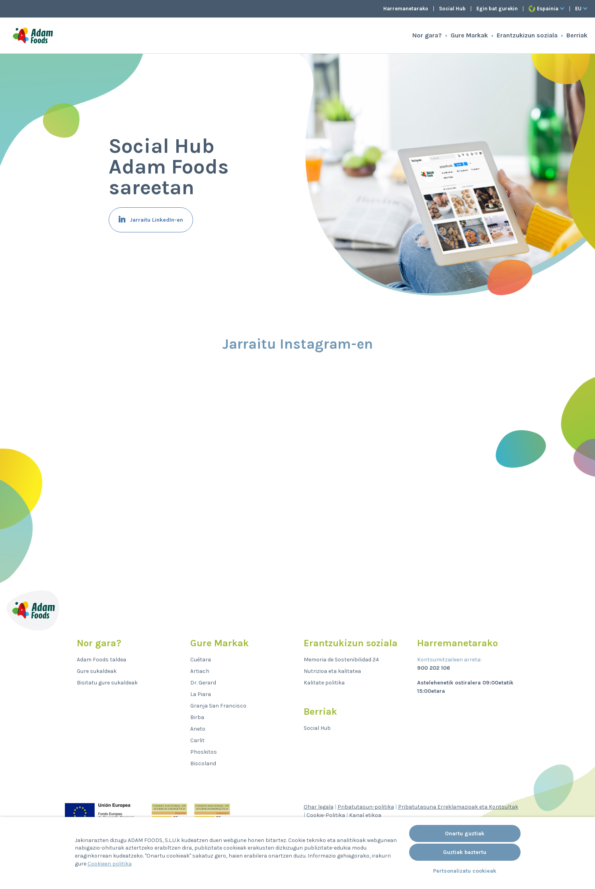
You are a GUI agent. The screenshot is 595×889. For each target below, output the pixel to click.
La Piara (200, 694)
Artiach (199, 671)
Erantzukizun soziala (527, 35)
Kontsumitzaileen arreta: (449, 659)
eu (581, 9)
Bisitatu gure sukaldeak (107, 682)
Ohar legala (319, 806)
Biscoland (203, 763)
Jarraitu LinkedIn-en (155, 219)
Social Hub (452, 9)
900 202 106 (433, 668)
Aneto (197, 728)
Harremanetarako (405, 9)
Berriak (576, 35)
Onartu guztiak (464, 833)
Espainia (546, 8)
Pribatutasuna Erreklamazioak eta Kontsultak (458, 806)
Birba (197, 717)
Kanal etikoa (365, 815)
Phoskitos (203, 752)
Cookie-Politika (325, 815)
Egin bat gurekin (497, 9)
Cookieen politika (110, 863)
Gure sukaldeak (97, 671)
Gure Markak (469, 35)
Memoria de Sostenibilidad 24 (341, 659)
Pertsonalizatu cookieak (464, 871)
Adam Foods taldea (101, 659)
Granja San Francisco (218, 705)
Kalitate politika (324, 682)
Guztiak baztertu (464, 852)
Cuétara (200, 659)
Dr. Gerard (203, 682)
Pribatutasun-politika (365, 806)
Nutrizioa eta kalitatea (332, 671)
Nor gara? (427, 35)
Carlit (197, 740)
